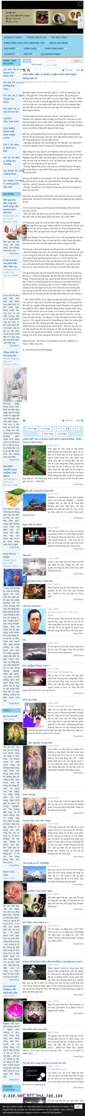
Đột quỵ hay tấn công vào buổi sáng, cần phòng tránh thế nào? (10, 206)
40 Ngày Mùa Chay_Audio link (38, 581)
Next (78, 70)
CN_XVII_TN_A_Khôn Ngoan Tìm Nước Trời (14, 72)
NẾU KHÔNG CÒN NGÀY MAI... (38, 891)
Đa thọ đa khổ (10, 716)
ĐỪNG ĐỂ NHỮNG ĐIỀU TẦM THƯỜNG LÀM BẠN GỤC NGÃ (52, 961)
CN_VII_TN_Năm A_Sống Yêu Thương (11, 160)
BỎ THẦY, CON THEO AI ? (36, 922)
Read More (14, 253)
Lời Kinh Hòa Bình (32, 606)
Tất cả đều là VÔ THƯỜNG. (36, 863)
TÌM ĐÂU (27, 555)
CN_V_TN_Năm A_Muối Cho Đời (11, 147)
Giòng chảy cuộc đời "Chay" (37, 820)
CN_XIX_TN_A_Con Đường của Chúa (13, 85)
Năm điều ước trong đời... (35, 1029)
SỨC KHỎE (8, 194)
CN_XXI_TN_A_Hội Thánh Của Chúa (12, 98)
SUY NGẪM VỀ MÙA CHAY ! (36, 666)
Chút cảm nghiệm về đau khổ (37, 743)
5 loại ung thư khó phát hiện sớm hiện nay (10, 263)
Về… (25, 640)
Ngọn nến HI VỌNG (32, 524)
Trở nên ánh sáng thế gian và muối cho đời (44, 1063)
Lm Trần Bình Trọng (56, 1069)
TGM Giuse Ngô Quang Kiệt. (60, 672)
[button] (60, 43)
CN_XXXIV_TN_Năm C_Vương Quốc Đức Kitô (13, 183)
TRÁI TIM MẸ (29, 794)
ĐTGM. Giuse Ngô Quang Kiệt (61, 706)
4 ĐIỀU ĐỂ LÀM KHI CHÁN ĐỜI (38, 491)
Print (24, 420)
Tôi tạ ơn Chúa (30, 1094)
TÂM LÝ (7, 710)
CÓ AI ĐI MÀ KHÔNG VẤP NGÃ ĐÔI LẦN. (10, 989)
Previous (69, 70)
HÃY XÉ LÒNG (30, 700)
